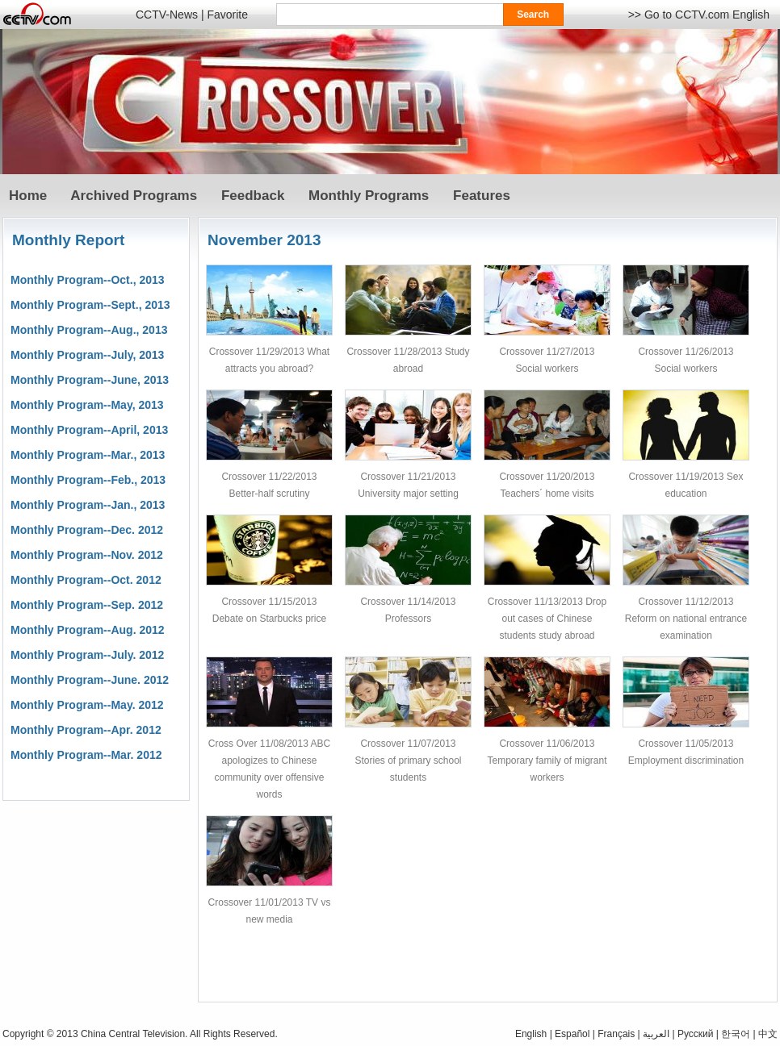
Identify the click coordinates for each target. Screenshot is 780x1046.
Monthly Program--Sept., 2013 (90, 304)
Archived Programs (133, 195)
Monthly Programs (368, 195)
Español (572, 1034)
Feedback (252, 195)
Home (28, 195)
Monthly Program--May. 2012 (87, 704)
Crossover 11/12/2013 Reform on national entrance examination (686, 618)
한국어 (735, 1034)
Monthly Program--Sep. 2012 (86, 604)
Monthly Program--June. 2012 (89, 679)
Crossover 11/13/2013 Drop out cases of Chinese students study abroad (547, 618)
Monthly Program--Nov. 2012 (86, 554)
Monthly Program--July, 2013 (87, 354)
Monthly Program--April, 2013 (89, 429)
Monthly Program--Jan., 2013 (87, 504)
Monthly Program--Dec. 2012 (86, 529)
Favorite (227, 14)
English (531, 1034)
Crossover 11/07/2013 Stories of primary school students (407, 760)
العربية (656, 1034)
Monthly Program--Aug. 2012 (87, 629)
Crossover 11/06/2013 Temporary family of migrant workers (546, 760)
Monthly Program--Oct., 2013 (87, 279)
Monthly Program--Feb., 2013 (88, 479)
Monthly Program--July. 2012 (87, 654)
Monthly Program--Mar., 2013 (87, 454)
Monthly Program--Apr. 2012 (85, 729)
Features (481, 195)
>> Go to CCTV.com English (699, 14)
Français (616, 1034)
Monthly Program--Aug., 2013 (88, 329)
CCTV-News (167, 14)
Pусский (695, 1034)
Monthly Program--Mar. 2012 (86, 754)
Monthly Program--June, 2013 (89, 379)
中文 (768, 1034)
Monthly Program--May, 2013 (87, 404)
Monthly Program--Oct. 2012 (85, 579)
